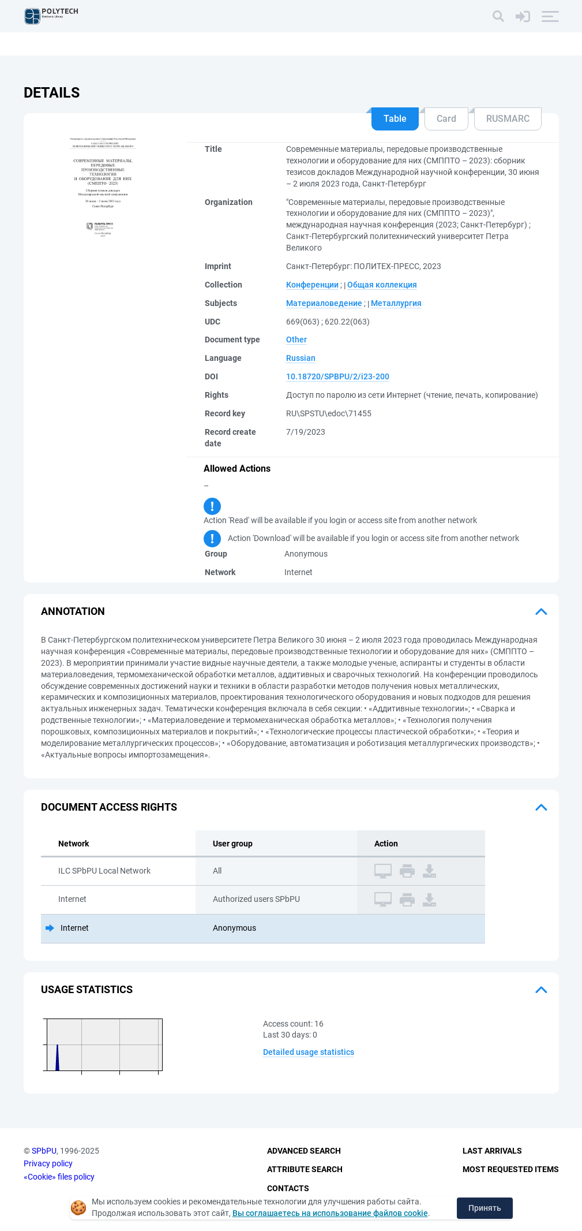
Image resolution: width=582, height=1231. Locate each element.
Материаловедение (324, 303)
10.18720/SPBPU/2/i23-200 (337, 376)
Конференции (312, 284)
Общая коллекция (382, 284)
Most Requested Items (511, 1169)
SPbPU (44, 1150)
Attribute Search (305, 1169)
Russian (301, 358)
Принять (484, 1208)
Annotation (73, 611)
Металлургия (396, 303)
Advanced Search (304, 1150)
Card (446, 118)
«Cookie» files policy (59, 1176)
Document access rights (109, 807)
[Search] (498, 16)
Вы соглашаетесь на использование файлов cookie (330, 1213)
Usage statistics (87, 989)
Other (296, 339)
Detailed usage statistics (308, 1052)
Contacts (288, 1188)
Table (395, 118)
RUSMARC (508, 118)
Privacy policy (48, 1163)
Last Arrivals (492, 1150)
